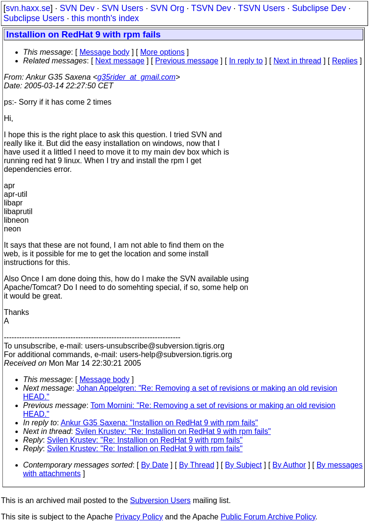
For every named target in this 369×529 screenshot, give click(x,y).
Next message (119, 61)
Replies (344, 61)
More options (162, 52)
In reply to (246, 61)
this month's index (105, 18)
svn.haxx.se (28, 8)
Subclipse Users (33, 18)
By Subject (243, 465)
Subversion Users (160, 500)
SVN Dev (77, 8)
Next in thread (297, 61)
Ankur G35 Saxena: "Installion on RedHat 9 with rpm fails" (159, 423)
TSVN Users (261, 8)
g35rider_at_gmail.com (137, 77)
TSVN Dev (211, 8)
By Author (289, 465)
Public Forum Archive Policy (268, 517)
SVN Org (167, 8)
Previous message (187, 61)
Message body (104, 52)
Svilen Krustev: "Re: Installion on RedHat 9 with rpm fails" (173, 431)
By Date (154, 465)
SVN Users (122, 8)
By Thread (197, 465)
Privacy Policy (139, 517)
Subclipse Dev (319, 8)
